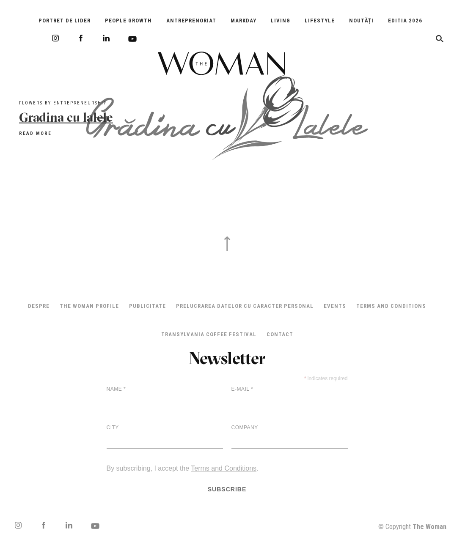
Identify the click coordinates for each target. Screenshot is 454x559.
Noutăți (361, 20)
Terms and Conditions (391, 306)
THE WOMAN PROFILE (89, 306)
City (113, 427)
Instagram (55, 38)
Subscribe (227, 489)
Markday (243, 20)
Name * (116, 389)
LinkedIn (106, 38)
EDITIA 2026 (405, 20)
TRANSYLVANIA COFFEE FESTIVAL (208, 334)
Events (335, 306)
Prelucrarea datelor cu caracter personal (245, 306)
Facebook (81, 38)
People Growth (128, 20)
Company (244, 427)
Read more (35, 133)
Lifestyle (320, 20)
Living (280, 20)
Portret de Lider (65, 20)
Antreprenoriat (191, 20)
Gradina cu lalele (66, 117)
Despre (39, 306)
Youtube (132, 39)
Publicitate (147, 306)
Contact (280, 334)
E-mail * (242, 389)
